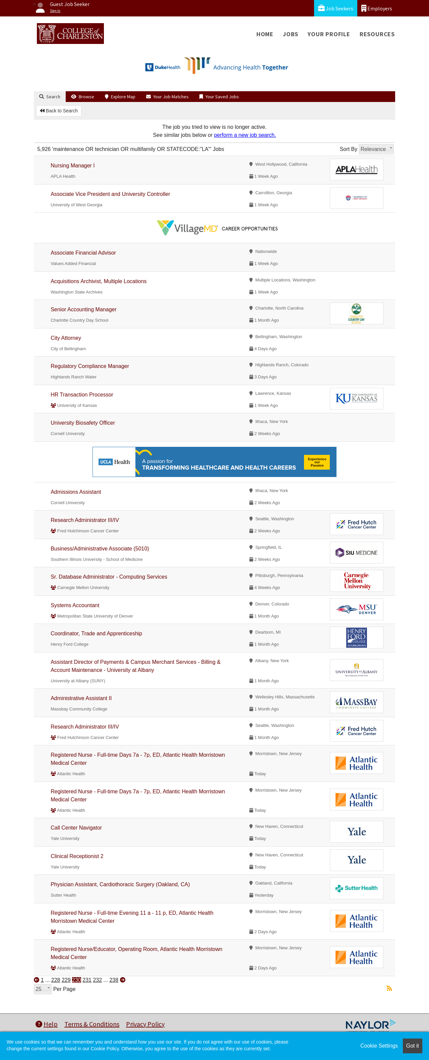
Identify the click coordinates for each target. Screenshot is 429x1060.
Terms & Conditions (91, 1024)
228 (55, 980)
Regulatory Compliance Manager (90, 366)
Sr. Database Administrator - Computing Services (109, 577)
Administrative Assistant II (81, 698)
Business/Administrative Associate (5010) (100, 548)
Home (264, 34)
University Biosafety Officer (83, 423)
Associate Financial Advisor (84, 253)
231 (86, 980)
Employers (376, 8)
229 (66, 980)
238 (113, 980)
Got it (412, 1046)
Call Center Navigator (76, 828)
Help (47, 1024)
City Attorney (66, 338)
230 (76, 980)
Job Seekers (335, 8)
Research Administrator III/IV (85, 520)
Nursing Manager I (73, 165)
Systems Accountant (75, 605)
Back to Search (59, 110)
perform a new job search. (245, 135)
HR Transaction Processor (82, 395)
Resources (377, 34)
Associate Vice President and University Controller (110, 194)
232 (97, 980)
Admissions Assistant (76, 492)
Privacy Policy (145, 1024)
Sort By (348, 149)
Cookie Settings (379, 1046)
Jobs (290, 34)
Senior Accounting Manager (84, 309)
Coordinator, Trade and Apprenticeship (96, 633)
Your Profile (329, 34)
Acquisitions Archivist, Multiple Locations (98, 281)
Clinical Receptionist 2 (77, 856)
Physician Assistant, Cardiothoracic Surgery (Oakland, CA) (120, 884)
